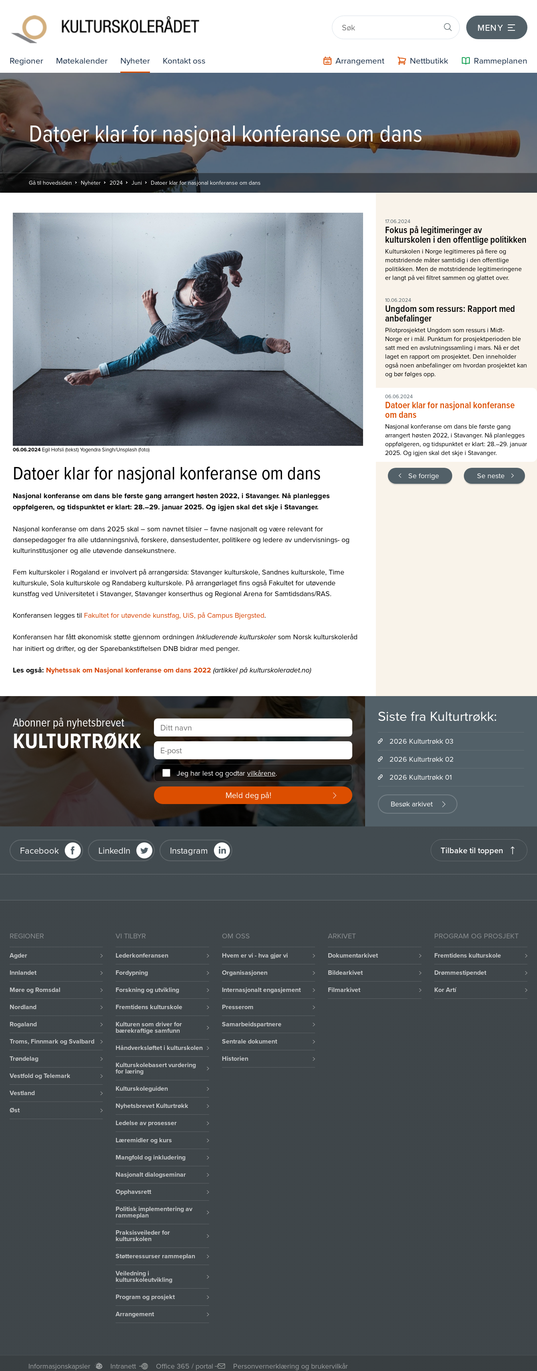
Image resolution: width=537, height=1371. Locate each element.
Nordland (23, 1001)
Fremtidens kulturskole (149, 1001)
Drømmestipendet (460, 967)
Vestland (22, 1087)
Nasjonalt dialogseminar (151, 1168)
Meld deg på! (248, 789)
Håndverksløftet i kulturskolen (159, 1042)
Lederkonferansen (142, 949)
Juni (137, 177)
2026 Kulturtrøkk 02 (421, 753)
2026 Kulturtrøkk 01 (420, 771)
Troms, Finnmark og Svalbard (52, 1035)
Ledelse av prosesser (146, 1117)
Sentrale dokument (249, 1035)
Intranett (123, 1360)
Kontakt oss (188, 54)
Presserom (238, 1001)
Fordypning (132, 967)
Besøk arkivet (412, 798)
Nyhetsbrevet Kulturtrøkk (152, 1100)
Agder (18, 949)
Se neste (491, 470)
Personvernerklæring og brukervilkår (290, 1360)
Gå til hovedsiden (50, 177)
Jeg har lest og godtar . (227, 767)
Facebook (39, 844)
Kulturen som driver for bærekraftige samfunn (149, 1022)
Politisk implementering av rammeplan (154, 1206)
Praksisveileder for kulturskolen (143, 1230)
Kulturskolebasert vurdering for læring (156, 1062)
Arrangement (135, 1308)
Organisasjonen (245, 967)
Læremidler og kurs (144, 1134)
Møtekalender (83, 54)
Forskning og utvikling (147, 984)
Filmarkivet (344, 984)
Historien (235, 1053)
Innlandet (23, 967)
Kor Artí (445, 984)
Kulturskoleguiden (142, 1083)
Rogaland (23, 1018)
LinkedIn (114, 844)
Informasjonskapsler (59, 1360)
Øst (15, 1104)
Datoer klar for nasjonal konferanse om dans (206, 177)
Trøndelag (24, 1053)
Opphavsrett (133, 1186)
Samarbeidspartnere (251, 1018)
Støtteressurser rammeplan (155, 1250)
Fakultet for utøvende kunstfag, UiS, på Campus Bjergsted (174, 610)
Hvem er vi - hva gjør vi (255, 949)
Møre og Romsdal (35, 984)
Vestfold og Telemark (40, 1070)
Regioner (27, 54)
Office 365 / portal (184, 1360)
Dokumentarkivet (353, 949)
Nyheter (138, 54)
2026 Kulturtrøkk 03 (421, 735)
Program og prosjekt (145, 1291)
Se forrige (423, 470)
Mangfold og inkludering (151, 1151)
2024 (116, 177)
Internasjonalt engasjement (261, 984)
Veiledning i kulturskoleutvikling (144, 1271)
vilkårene (261, 767)
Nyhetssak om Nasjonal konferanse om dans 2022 (128, 664)
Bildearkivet (345, 967)
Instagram (189, 844)
